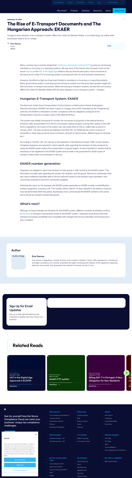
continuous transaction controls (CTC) (74, 65)
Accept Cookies (19, 460)
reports (29, 71)
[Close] (36, 434)
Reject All (20, 465)
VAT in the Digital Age (48, 71)
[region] (20, 453)
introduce (26, 214)
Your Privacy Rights (20, 470)
